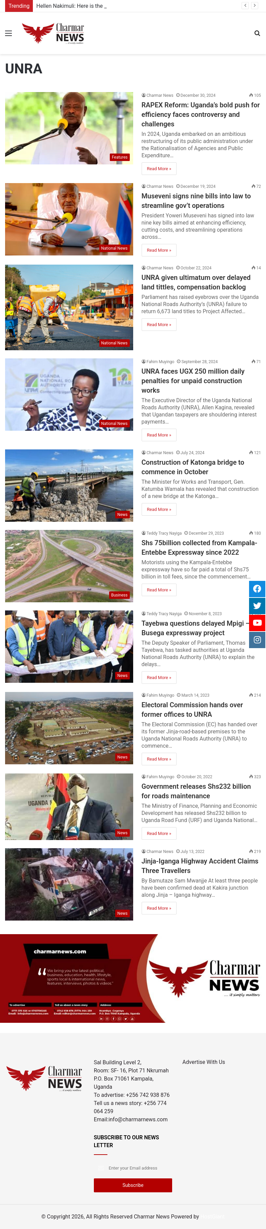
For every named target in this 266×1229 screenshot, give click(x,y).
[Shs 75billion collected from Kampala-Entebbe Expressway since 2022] (69, 566)
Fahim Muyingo (161, 361)
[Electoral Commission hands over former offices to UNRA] (69, 728)
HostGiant (212, 1216)
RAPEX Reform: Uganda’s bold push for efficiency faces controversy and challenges (201, 114)
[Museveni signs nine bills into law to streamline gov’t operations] (69, 219)
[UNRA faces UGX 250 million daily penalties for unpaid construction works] (69, 394)
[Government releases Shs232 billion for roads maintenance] (69, 806)
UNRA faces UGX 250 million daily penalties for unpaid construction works (193, 380)
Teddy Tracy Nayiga (164, 533)
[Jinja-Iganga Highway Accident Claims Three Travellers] (69, 884)
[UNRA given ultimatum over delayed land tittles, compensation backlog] (69, 307)
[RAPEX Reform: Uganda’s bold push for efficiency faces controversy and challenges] (69, 128)
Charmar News (160, 95)
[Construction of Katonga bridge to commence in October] (69, 485)
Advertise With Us (203, 1062)
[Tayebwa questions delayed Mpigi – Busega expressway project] (69, 646)
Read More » (159, 168)
